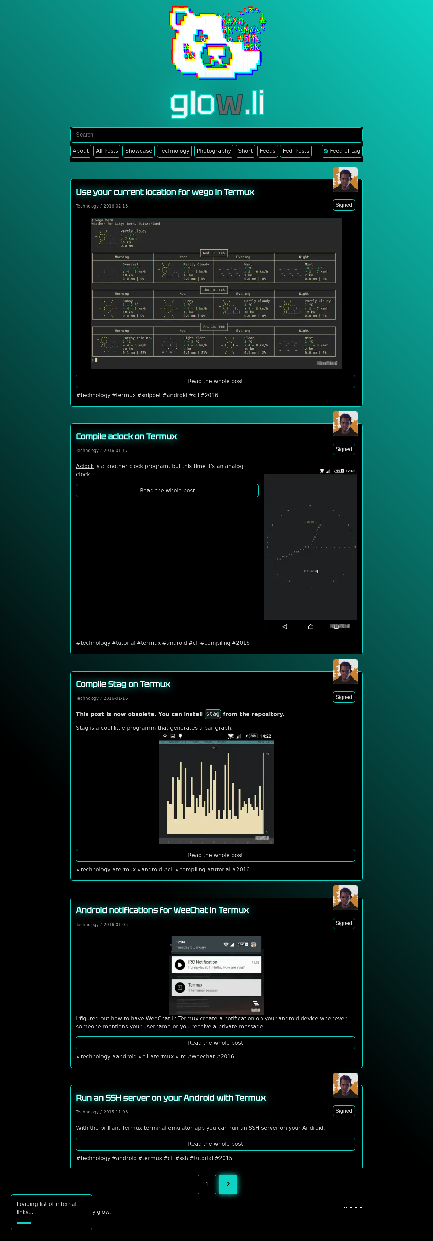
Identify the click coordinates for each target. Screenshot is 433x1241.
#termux (124, 395)
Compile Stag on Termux (123, 684)
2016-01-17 (116, 450)
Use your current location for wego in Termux (165, 192)
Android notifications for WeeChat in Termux (162, 910)
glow (103, 1212)
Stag (82, 728)
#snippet (149, 395)
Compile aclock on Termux (126, 436)
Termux (188, 1018)
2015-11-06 (116, 1112)
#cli (194, 395)
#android (174, 395)
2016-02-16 (116, 206)
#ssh (181, 1158)
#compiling (215, 643)
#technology (93, 395)
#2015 (223, 1158)
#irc (180, 1056)
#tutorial (123, 643)
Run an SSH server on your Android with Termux (171, 1098)
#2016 (209, 395)
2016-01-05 (116, 924)
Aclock (85, 466)
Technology (87, 206)
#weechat (201, 1056)
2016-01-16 (116, 698)
